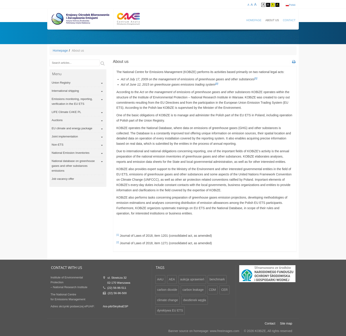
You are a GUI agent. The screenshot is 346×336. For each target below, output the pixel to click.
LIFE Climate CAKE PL (66, 112)
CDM (212, 289)
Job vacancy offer (63, 178)
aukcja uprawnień (192, 279)
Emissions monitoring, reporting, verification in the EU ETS (72, 101)
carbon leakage (193, 289)
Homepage (253, 20)
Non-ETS (57, 144)
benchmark (217, 279)
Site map (286, 323)
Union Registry (61, 82)
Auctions (57, 120)
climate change (167, 300)
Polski (292, 5)
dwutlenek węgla (194, 300)
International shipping (65, 90)
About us (272, 20)
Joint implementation (65, 136)
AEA (172, 279)
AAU (160, 279)
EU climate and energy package (72, 128)
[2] (118, 242)
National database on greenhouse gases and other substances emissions (73, 165)
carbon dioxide (167, 289)
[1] (118, 234)
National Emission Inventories (70, 152)
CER (224, 289)
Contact (289, 20)
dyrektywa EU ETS (170, 310)
